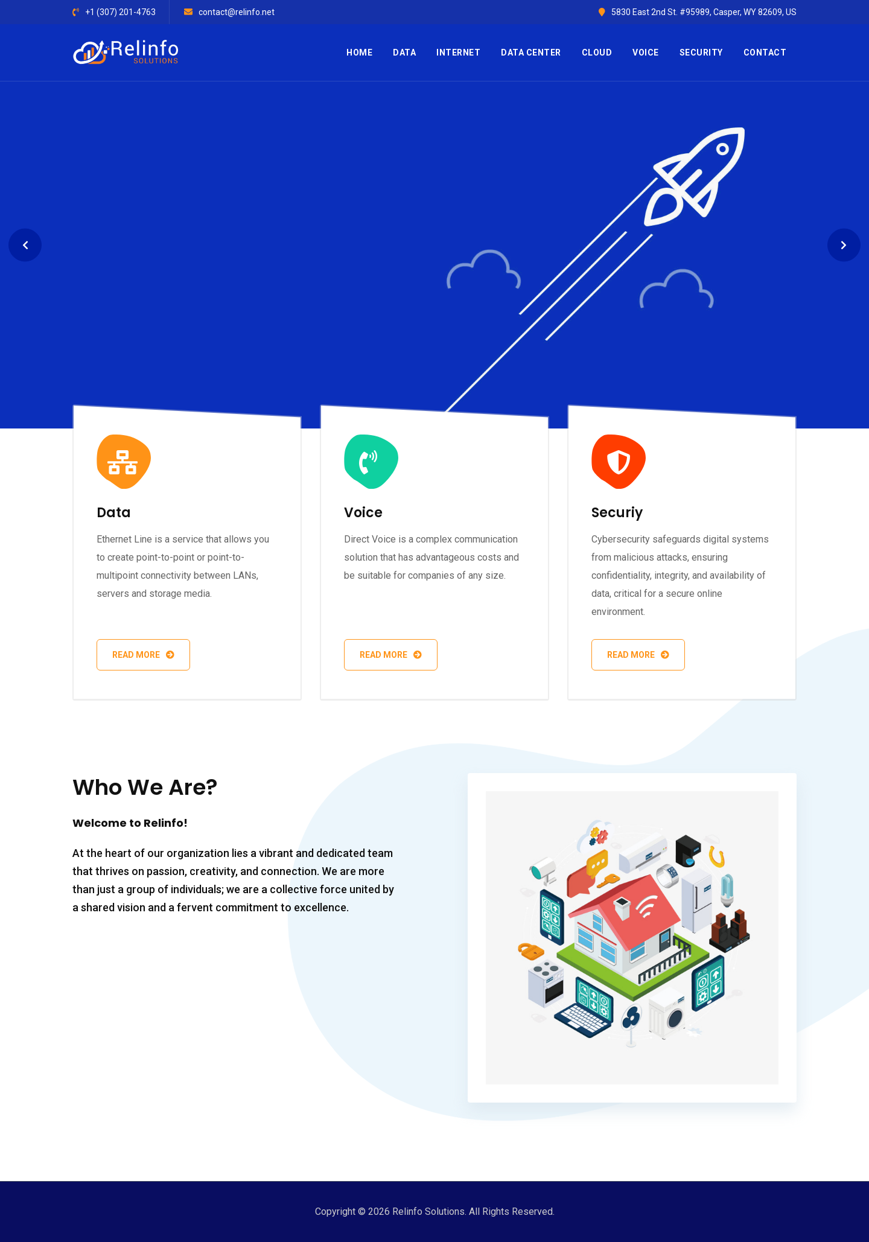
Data (404, 52)
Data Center (531, 52)
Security (701, 52)
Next (844, 245)
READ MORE (122, 333)
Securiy (617, 512)
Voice (645, 52)
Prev (25, 245)
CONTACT (765, 52)
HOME (359, 52)
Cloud (597, 52)
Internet (458, 52)
